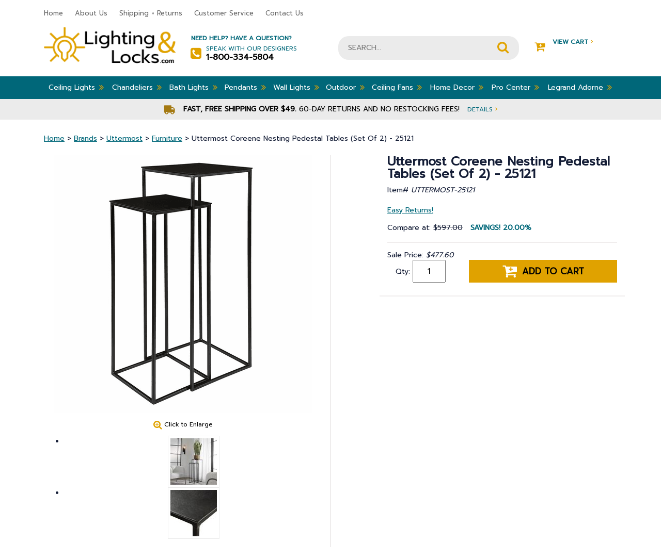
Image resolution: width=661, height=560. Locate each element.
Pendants (245, 87)
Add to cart (543, 271)
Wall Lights (296, 87)
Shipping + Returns (150, 13)
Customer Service (224, 13)
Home (53, 13)
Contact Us (284, 13)
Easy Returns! (410, 210)
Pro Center (515, 87)
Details (482, 109)
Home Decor (456, 87)
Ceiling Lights (76, 87)
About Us (91, 13)
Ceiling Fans (397, 87)
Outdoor (345, 87)
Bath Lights (193, 87)
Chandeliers (137, 87)
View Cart (563, 42)
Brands (85, 138)
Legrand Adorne (580, 87)
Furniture (167, 138)
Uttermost (124, 138)
